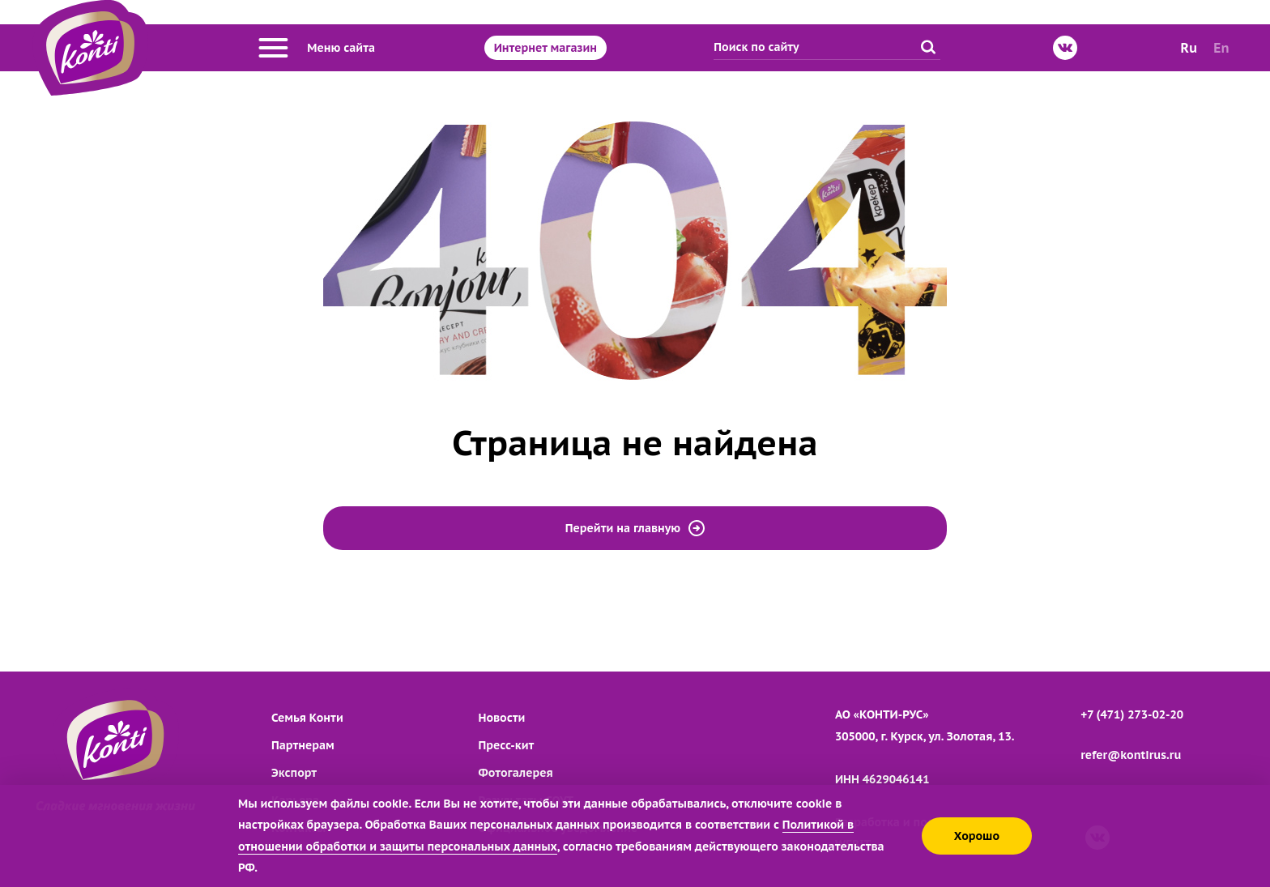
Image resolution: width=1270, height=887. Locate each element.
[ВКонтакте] (1065, 48)
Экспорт (294, 772)
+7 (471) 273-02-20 (1131, 714)
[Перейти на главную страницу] (90, 48)
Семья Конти (307, 717)
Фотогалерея (516, 772)
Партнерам (303, 745)
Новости (502, 717)
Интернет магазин (545, 48)
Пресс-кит (507, 745)
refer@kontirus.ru (1130, 755)
